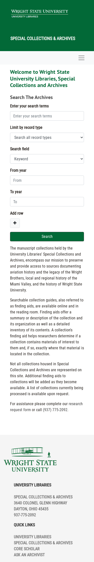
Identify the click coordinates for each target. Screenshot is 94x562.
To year (16, 191)
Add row (16, 213)
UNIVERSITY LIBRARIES (32, 537)
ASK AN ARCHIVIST (29, 555)
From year (18, 170)
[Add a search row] (15, 223)
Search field (19, 149)
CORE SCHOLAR (27, 549)
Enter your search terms (29, 106)
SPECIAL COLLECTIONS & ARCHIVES (43, 543)
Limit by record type (26, 127)
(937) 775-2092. (55, 409)
